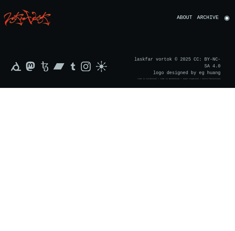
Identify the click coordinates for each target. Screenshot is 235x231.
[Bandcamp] (59, 66)
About (184, 17)
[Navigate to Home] (27, 17)
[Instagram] (87, 66)
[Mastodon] (30, 66)
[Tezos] (44, 66)
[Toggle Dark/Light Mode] (226, 17)
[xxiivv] (16, 66)
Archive (208, 17)
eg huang (210, 73)
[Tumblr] (73, 66)
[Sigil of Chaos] (101, 66)
